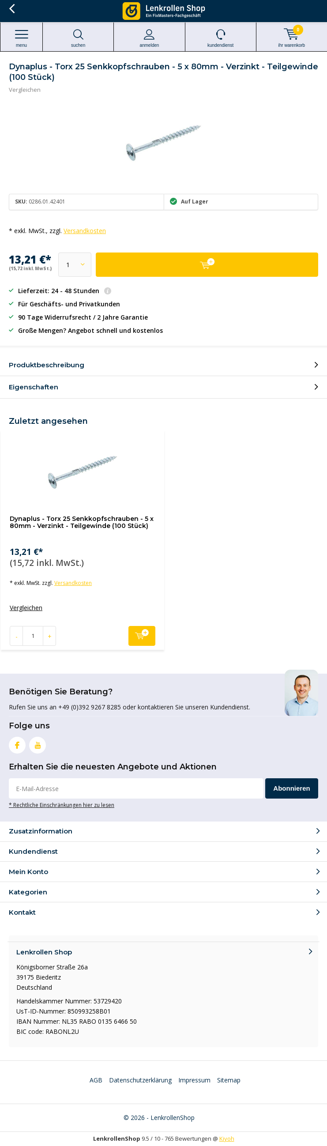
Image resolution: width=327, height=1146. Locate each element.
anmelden (149, 38)
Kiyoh (226, 1138)
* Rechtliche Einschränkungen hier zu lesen (61, 804)
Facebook (17, 743)
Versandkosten (85, 230)
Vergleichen (25, 90)
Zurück (12, 9)
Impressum (194, 1080)
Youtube (37, 743)
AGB (96, 1080)
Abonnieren (291, 788)
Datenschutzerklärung (140, 1080)
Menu (21, 38)
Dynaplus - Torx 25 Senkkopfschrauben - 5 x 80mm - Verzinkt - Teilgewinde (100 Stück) (82, 522)
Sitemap (229, 1080)
